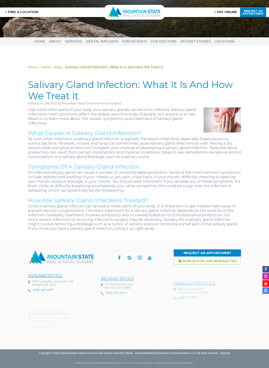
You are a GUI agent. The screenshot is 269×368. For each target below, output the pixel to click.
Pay (225, 12)
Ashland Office (45, 284)
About (55, 41)
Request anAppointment (253, 12)
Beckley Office (117, 289)
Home (39, 41)
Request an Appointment (207, 253)
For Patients (134, 41)
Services (73, 41)
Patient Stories (195, 41)
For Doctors (164, 41)
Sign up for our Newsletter (207, 261)
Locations (225, 41)
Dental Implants (102, 41)
